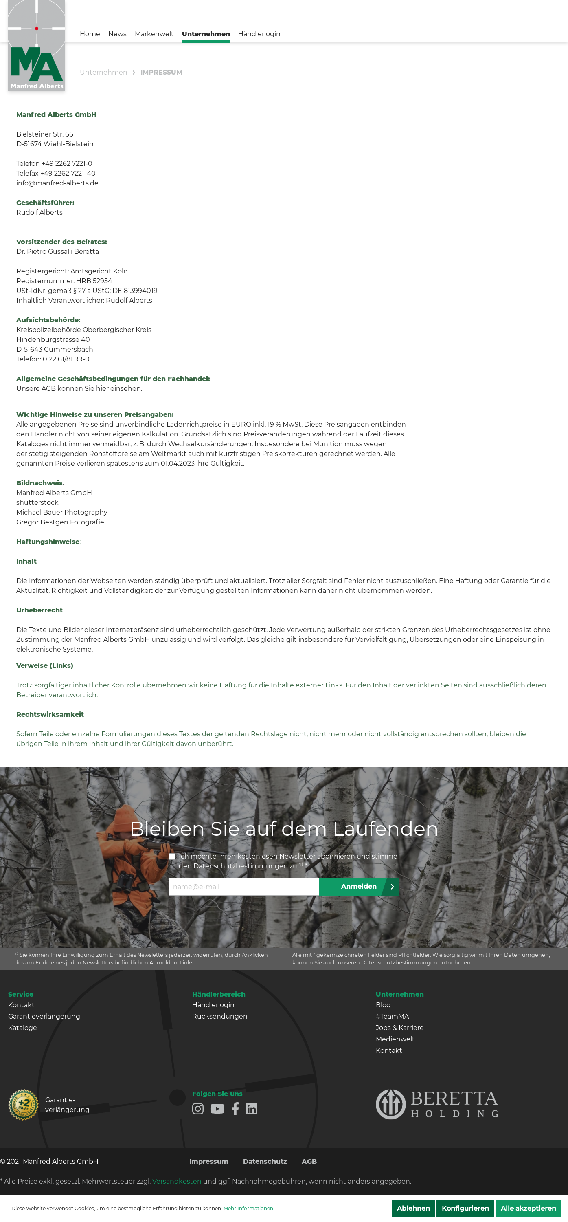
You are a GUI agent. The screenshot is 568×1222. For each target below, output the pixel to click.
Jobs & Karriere (400, 1028)
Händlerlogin (213, 1005)
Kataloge (22, 1028)
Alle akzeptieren (528, 1208)
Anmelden (359, 886)
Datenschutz (265, 1161)
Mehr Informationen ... (251, 1208)
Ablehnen (413, 1208)
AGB (309, 1161)
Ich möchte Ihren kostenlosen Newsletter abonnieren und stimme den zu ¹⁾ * (288, 861)
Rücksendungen (220, 1016)
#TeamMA (392, 1016)
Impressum (208, 1161)
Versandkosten (177, 1181)
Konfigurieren (465, 1208)
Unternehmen (400, 994)
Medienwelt (395, 1039)
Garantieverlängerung (44, 1016)
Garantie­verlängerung (67, 1105)
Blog (383, 1005)
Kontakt (21, 1005)
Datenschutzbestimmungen (240, 866)
